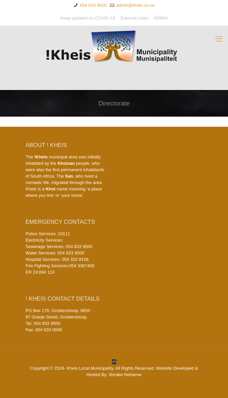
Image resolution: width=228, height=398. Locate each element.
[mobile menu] (219, 39)
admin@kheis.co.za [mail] (134, 5)
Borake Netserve (125, 374)
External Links (134, 18)
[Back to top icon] (114, 361)
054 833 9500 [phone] (93, 5)
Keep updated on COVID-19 (87, 18)
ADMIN (161, 18)
